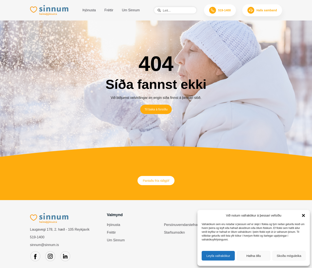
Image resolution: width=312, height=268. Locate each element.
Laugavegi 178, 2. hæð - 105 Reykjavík (59, 231)
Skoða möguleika (289, 256)
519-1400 (37, 239)
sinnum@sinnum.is (44, 247)
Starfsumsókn (174, 235)
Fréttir (108, 10)
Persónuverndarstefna (181, 227)
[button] (303, 215)
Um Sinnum (131, 10)
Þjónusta (89, 10)
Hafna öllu (253, 256)
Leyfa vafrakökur (218, 256)
